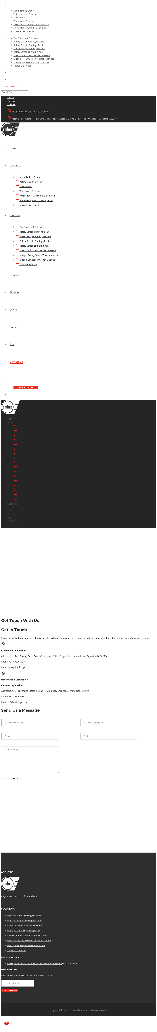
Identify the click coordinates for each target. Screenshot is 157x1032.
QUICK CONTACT (26, 387)
